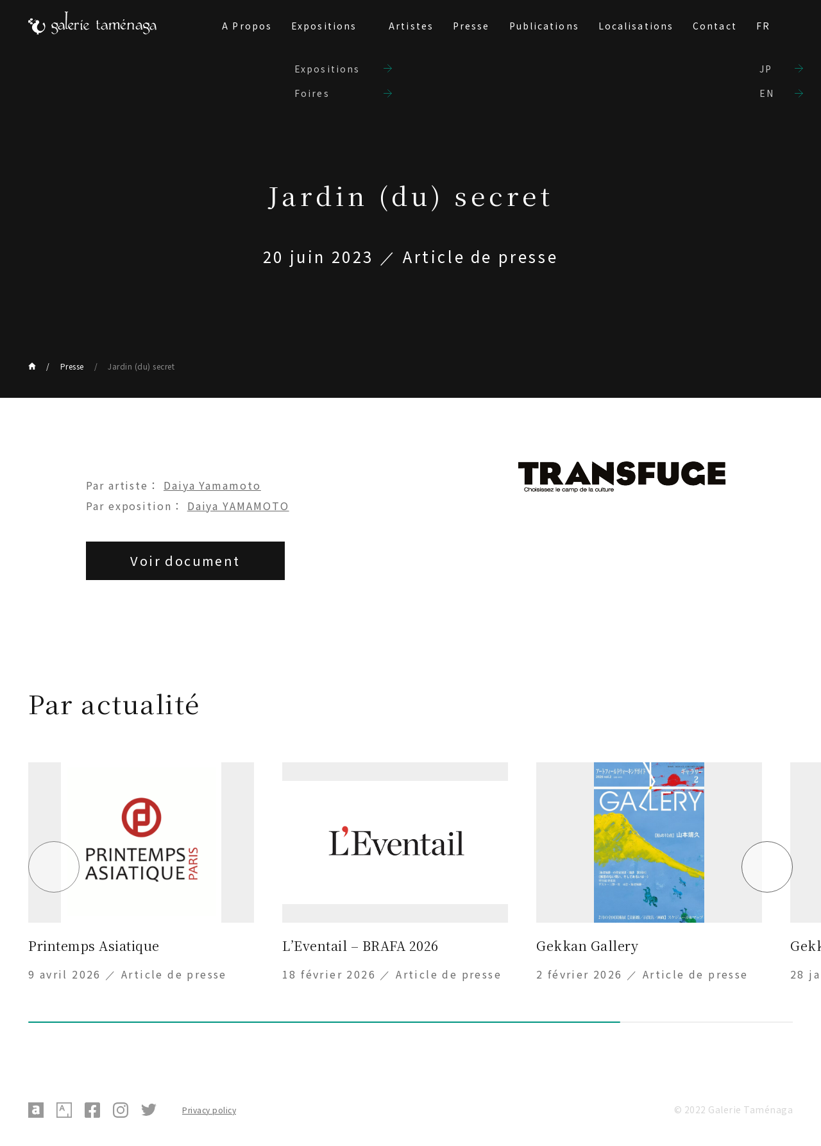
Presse (471, 25)
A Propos (247, 25)
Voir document (185, 560)
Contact (715, 25)
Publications (544, 25)
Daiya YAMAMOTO (238, 505)
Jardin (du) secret (141, 366)
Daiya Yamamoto (212, 485)
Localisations (635, 25)
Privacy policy (209, 1109)
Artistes (411, 25)
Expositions (324, 25)
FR (763, 25)
